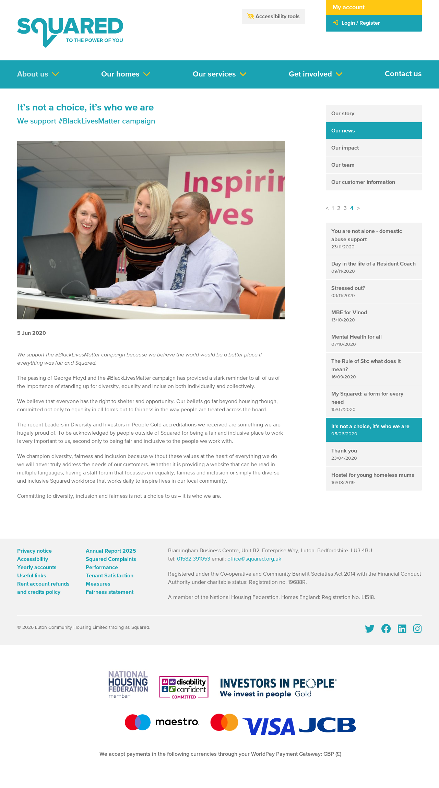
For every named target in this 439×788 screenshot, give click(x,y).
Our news (343, 130)
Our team (343, 165)
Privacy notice (34, 551)
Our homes (120, 74)
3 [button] (345, 208)
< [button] (327, 208)
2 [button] (338, 208)
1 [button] (333, 208)
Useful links (31, 575)
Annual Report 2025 (111, 551)
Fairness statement (109, 592)
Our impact (345, 148)
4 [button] (352, 208)
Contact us (403, 74)
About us (32, 74)
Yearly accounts (37, 567)
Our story (342, 113)
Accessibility (32, 559)
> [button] (358, 208)
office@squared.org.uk (254, 559)
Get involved (310, 74)
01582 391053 (193, 559)
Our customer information (363, 182)
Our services (214, 74)
